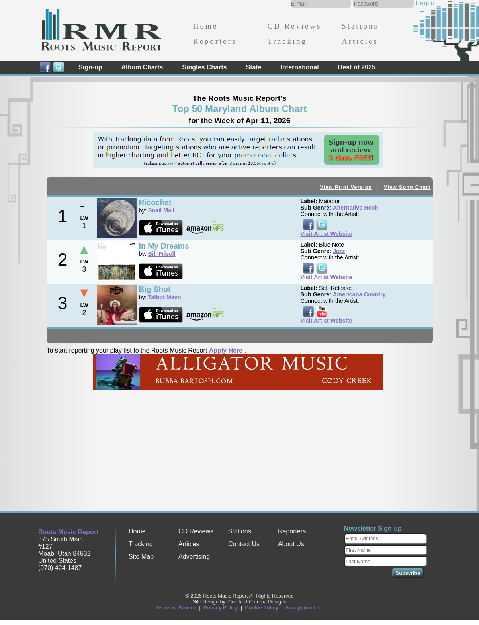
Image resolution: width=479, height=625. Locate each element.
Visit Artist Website (326, 234)
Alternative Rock (355, 207)
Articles (360, 41)
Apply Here (225, 350)
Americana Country (359, 294)
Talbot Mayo (164, 297)
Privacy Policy (220, 608)
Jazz (339, 251)
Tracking (287, 41)
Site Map (141, 556)
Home (205, 26)
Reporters (215, 41)
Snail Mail (161, 210)
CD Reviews (294, 26)
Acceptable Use (304, 608)
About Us (291, 544)
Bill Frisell (162, 254)
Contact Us (244, 544)
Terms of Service (176, 608)
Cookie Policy (261, 608)
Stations (360, 26)
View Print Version (346, 187)
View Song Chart (407, 187)
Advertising (194, 556)
